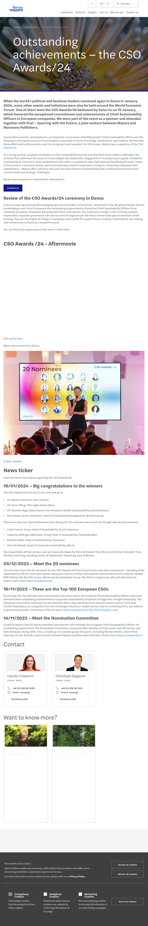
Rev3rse (18, 338)
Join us (103, 12)
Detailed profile (17, 699)
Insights (92, 12)
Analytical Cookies (55, 895)
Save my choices (127, 901)
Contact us (132, 12)
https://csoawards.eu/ (39, 580)
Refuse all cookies (127, 874)
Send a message (18, 693)
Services (80, 12)
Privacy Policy (77, 876)
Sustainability (31, 26)
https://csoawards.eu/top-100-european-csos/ (91, 610)
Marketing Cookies (90, 895)
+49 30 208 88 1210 (69, 692)
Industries (67, 12)
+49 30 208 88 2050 (21, 688)
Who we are (117, 12)
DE (108, 3)
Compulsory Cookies (21, 895)
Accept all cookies (127, 864)
